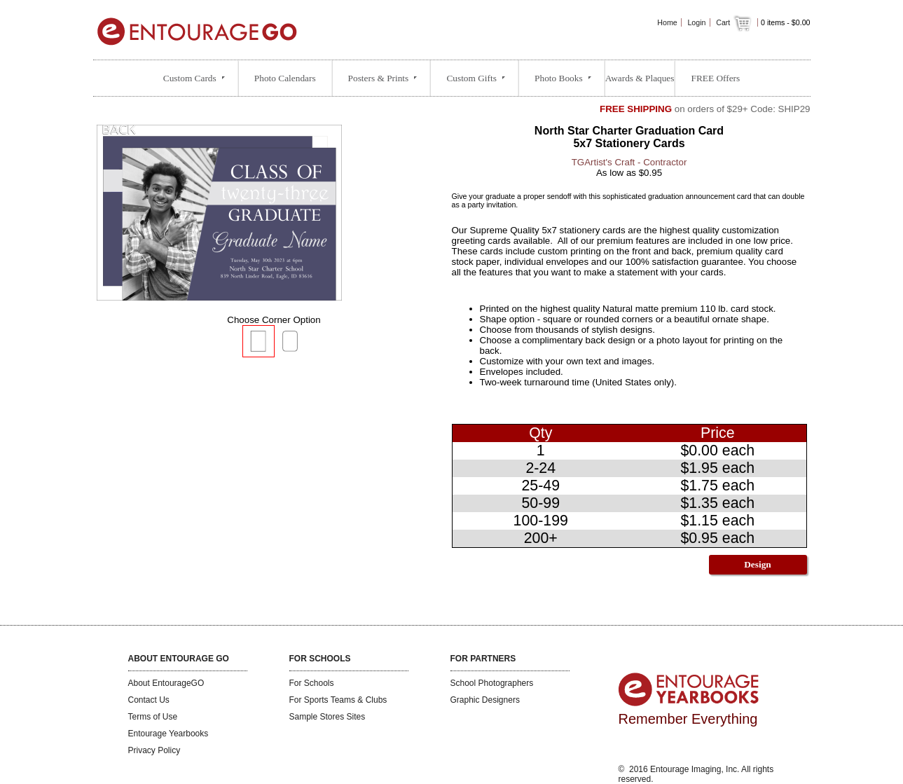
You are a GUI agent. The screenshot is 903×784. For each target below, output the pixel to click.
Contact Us (149, 700)
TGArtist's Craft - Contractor (629, 162)
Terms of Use (153, 717)
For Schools (311, 683)
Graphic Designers (485, 700)
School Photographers (492, 683)
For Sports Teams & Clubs (338, 700)
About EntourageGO (166, 683)
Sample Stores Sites (327, 717)
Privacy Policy (154, 750)
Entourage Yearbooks (168, 733)
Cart (735, 22)
